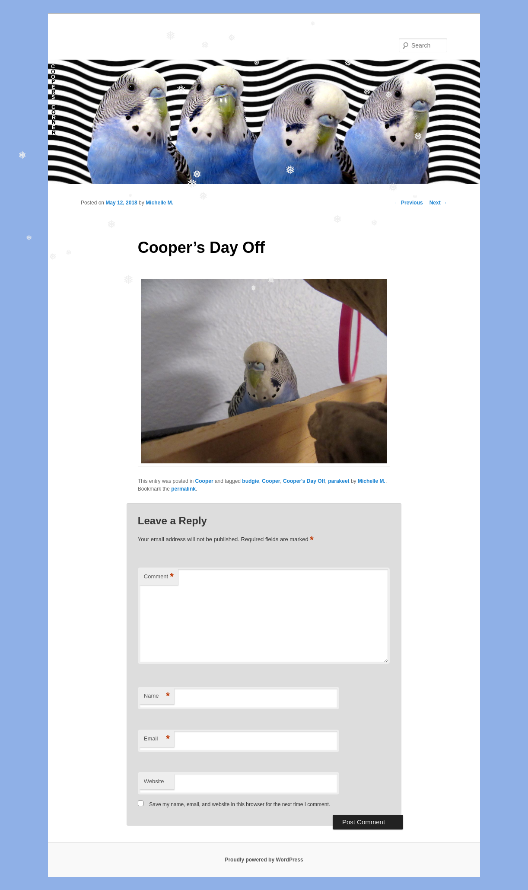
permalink (183, 489)
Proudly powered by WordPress (264, 860)
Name (157, 696)
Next (438, 203)
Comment (159, 577)
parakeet (338, 481)
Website (154, 781)
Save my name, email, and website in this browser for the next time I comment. (239, 804)
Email (157, 739)
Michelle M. (159, 203)
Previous (408, 203)
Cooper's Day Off (304, 481)
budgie (250, 481)
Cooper (204, 481)
